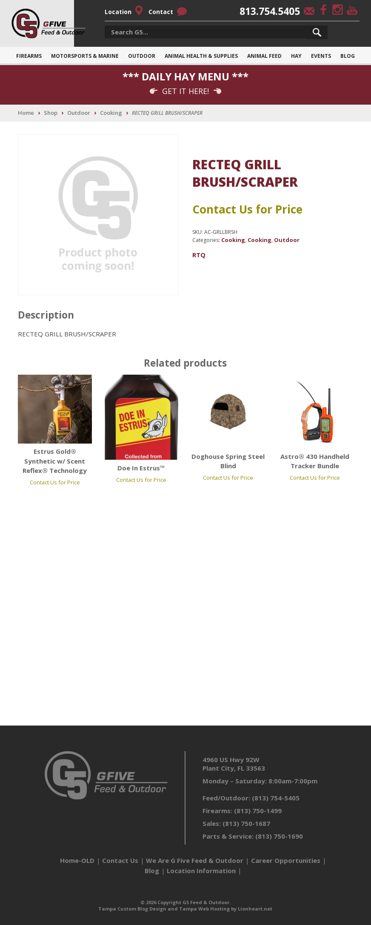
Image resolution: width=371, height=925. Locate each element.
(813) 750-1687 (246, 823)
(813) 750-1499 (258, 810)
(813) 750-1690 (279, 836)
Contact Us (120, 860)
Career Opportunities (285, 860)
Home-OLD (77, 860)
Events (321, 56)
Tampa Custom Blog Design (132, 908)
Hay (296, 56)
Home (26, 113)
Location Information (201, 870)
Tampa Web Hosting (204, 908)
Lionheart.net (255, 908)
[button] (317, 32)
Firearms (29, 56)
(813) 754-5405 (276, 798)
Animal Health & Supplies (201, 56)
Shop (50, 113)
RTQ (198, 254)
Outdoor (141, 56)
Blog (347, 56)
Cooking (111, 113)
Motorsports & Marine (85, 56)
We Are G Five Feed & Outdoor (194, 860)
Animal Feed (264, 56)
